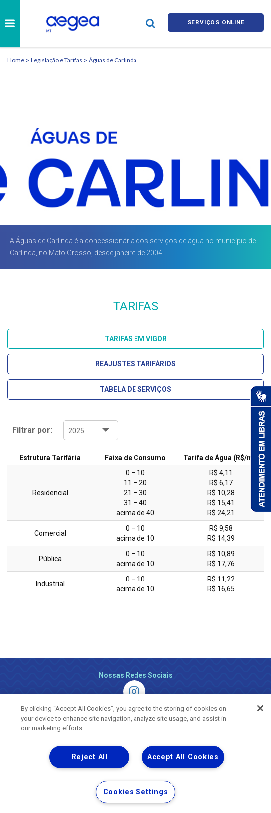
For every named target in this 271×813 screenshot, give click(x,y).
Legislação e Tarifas (56, 60)
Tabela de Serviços (135, 389)
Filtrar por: (32, 430)
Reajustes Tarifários (135, 364)
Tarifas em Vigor (136, 339)
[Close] (260, 708)
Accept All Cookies (183, 757)
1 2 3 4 (90, 430)
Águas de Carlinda (112, 60)
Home (15, 60)
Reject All (89, 757)
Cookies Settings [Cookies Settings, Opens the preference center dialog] (135, 792)
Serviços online (216, 23)
